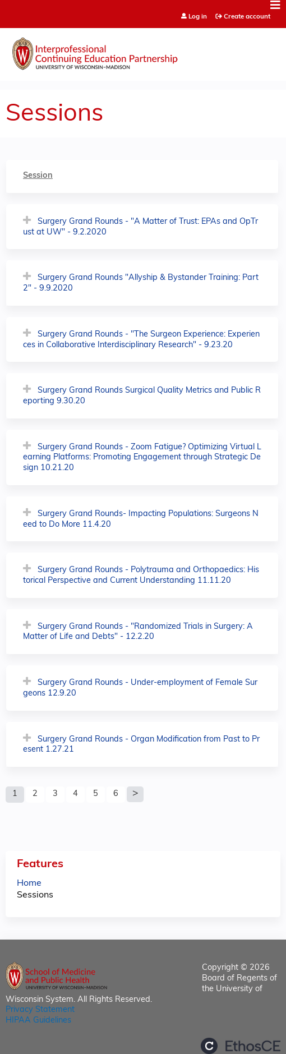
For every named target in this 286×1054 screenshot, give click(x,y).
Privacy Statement (40, 1010)
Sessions (35, 895)
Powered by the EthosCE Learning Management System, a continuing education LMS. (240, 1046)
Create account (247, 16)
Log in (197, 17)
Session (38, 176)
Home (29, 883)
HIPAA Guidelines (38, 1020)
